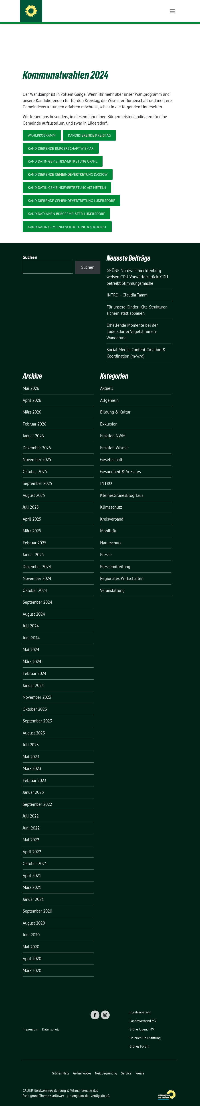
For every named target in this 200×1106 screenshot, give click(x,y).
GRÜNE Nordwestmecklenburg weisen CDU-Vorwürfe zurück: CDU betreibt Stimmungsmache (137, 270)
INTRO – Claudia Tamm (127, 288)
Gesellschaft (111, 452)
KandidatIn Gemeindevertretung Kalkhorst (67, 220)
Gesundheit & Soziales (120, 464)
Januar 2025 (33, 547)
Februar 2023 (34, 773)
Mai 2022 (31, 832)
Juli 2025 (31, 500)
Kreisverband (111, 512)
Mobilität (108, 524)
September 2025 (37, 476)
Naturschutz (110, 536)
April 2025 (32, 512)
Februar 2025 (34, 536)
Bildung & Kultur (115, 405)
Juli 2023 (31, 737)
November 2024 (37, 571)
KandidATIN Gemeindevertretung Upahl (62, 154)
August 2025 (34, 488)
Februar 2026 (34, 417)
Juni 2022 (31, 821)
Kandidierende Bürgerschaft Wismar (61, 141)
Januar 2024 (33, 678)
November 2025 (37, 452)
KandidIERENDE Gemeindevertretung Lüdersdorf (71, 193)
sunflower (57, 1089)
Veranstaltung (112, 583)
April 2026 (32, 393)
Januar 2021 (33, 892)
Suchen (30, 250)
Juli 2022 (31, 809)
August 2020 (34, 916)
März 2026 (32, 405)
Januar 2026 (33, 429)
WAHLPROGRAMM (42, 128)
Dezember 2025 (37, 441)
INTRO (106, 476)
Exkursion (108, 417)
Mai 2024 (31, 642)
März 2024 (32, 654)
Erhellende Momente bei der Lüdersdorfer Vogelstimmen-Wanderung (132, 325)
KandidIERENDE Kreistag (89, 128)
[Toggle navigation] (172, 31)
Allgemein (109, 393)
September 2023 (37, 714)
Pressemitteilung (115, 559)
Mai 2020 (31, 940)
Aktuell (106, 381)
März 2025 (32, 524)
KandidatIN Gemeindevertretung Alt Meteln (67, 180)
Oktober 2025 (35, 464)
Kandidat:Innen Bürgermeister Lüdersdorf (66, 207)
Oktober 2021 (35, 856)
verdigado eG (100, 1089)
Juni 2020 (31, 928)
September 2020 (37, 904)
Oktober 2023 (35, 702)
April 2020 (32, 951)
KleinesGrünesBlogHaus (121, 488)
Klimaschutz (111, 500)
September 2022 (37, 797)
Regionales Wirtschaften (121, 571)
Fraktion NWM (112, 429)
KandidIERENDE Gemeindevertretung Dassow (67, 167)
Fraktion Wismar (114, 441)
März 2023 (32, 761)
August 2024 (34, 607)
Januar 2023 (33, 785)
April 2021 (32, 868)
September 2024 (37, 595)
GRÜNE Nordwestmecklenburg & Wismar (86, 12)
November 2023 (37, 690)
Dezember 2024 (37, 559)
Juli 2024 (31, 619)
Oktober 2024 (35, 583)
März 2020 (32, 963)
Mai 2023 (31, 749)
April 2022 (32, 844)
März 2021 (32, 880)
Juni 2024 (31, 631)
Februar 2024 (34, 666)
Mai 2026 (31, 381)
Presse (106, 547)
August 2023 (34, 726)
